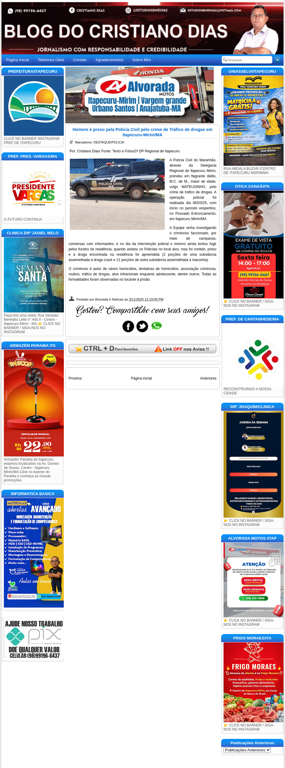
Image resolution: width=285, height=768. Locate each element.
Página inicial (141, 378)
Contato (80, 60)
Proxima (75, 378)
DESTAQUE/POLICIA (109, 142)
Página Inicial (17, 60)
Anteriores (208, 378)
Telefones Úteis (51, 60)
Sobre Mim (141, 60)
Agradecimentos (110, 60)
